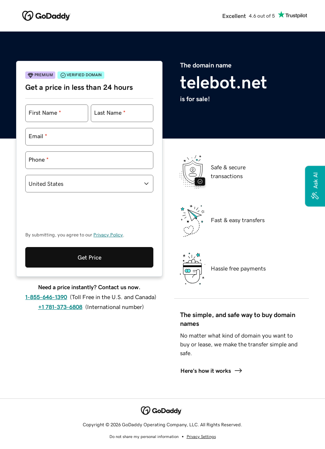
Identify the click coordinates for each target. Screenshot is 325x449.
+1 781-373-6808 (60, 307)
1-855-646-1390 (46, 297)
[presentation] (81, 215)
